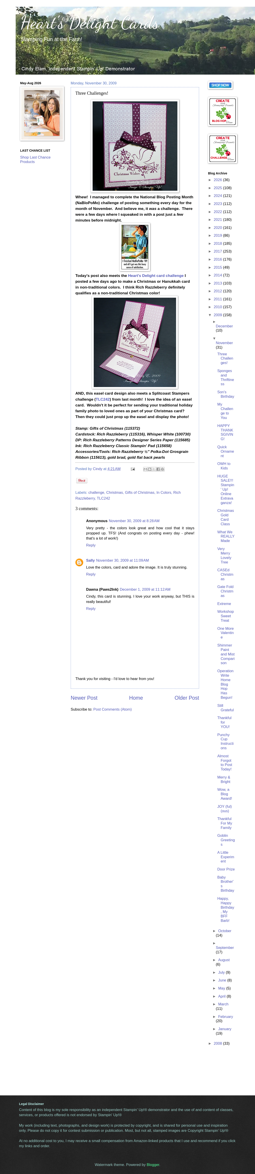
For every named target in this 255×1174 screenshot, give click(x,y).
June (222, 980)
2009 (218, 315)
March (223, 1004)
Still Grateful (225, 707)
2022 (218, 212)
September (225, 948)
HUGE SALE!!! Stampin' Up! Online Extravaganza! (225, 489)
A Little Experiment (225, 857)
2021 (218, 220)
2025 (218, 188)
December (224, 326)
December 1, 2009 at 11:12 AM (145, 589)
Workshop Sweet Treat (225, 616)
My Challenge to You (225, 411)
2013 (218, 283)
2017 (218, 251)
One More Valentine (225, 633)
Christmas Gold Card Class (225, 517)
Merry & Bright (223, 779)
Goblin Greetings (226, 840)
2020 (218, 228)
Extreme (224, 604)
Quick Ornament (225, 451)
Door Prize (226, 869)
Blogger (153, 1165)
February (225, 1017)
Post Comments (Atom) (112, 709)
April (222, 996)
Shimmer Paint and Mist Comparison (226, 654)
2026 (218, 180)
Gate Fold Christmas (225, 591)
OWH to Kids (223, 466)
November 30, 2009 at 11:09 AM (122, 560)
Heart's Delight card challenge (156, 275)
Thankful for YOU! (224, 722)
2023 (218, 204)
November (224, 343)
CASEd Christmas (225, 574)
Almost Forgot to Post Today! (224, 763)
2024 (218, 196)
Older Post (187, 698)
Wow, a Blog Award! (224, 794)
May (222, 988)
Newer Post (84, 698)
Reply (91, 545)
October (224, 931)
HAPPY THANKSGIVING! (225, 432)
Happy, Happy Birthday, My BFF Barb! (225, 909)
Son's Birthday (225, 394)
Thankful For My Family (224, 823)
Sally (90, 560)
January (224, 1029)
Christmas (114, 492)
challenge (96, 492)
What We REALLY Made (225, 536)
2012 (218, 291)
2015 (218, 267)
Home (136, 698)
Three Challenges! (225, 358)
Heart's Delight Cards (89, 22)
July (222, 972)
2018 (218, 243)
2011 (218, 299)
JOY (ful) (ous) (224, 808)
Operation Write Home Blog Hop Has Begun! (225, 684)
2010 (218, 307)
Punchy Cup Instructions (225, 741)
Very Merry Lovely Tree (224, 555)
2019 (218, 235)
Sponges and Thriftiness (225, 377)
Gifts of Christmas (139, 492)
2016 (218, 259)
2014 (218, 275)
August (224, 960)
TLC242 (103, 399)
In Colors (163, 492)
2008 (218, 1043)
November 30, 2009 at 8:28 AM (134, 521)
